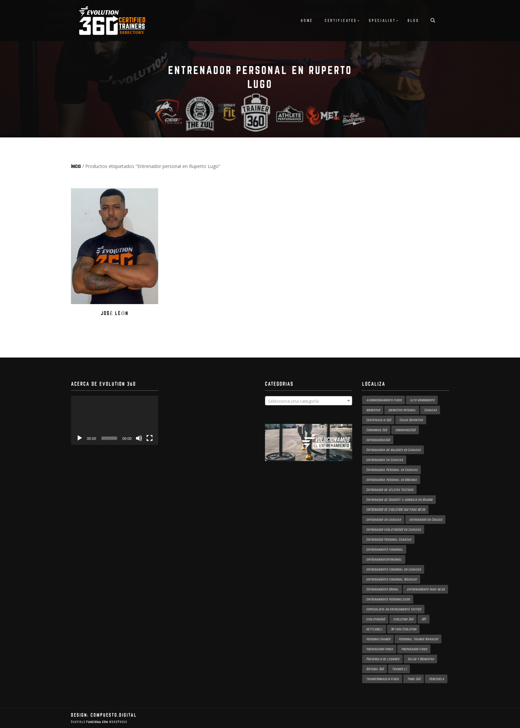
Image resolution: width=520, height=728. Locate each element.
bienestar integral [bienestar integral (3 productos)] (402, 410)
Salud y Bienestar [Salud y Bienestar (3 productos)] (421, 659)
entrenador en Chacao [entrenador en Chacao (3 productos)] (425, 520)
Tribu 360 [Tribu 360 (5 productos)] (414, 679)
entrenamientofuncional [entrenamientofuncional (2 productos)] (384, 559)
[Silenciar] (139, 438)
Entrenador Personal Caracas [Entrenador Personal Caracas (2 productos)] (388, 539)
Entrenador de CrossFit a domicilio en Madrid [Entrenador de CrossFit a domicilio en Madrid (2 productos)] (399, 500)
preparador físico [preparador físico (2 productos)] (414, 649)
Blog (413, 20)
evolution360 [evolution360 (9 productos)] (375, 619)
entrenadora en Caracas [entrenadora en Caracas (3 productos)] (384, 460)
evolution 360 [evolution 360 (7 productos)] (403, 619)
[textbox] (308, 401)
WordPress (117, 722)
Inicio (76, 166)
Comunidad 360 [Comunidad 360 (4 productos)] (376, 430)
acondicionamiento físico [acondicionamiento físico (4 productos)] (384, 400)
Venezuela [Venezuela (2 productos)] (436, 679)
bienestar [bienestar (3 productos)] (373, 410)
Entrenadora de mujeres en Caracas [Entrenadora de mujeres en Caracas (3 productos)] (393, 450)
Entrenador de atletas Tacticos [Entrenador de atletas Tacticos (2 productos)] (389, 490)
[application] (114, 420)
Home (307, 20)
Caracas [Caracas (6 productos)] (430, 410)
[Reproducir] (79, 438)
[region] (308, 449)
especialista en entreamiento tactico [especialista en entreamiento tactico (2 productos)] (393, 609)
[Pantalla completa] (149, 438)
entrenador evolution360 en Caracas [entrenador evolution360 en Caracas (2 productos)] (393, 529)
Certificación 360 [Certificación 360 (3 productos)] (378, 420)
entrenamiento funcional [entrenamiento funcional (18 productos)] (384, 549)
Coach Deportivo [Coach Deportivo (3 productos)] (411, 420)
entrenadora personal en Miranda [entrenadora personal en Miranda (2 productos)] (391, 480)
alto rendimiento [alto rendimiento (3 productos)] (422, 400)
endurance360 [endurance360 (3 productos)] (405, 430)
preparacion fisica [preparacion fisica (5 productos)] (379, 649)
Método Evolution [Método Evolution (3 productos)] (403, 629)
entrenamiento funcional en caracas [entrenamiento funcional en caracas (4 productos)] (393, 569)
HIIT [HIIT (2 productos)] (424, 619)
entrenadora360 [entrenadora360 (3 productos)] (378, 440)
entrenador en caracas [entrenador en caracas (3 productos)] (383, 520)
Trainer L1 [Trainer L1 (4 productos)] (399, 669)
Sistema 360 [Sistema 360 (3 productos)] (375, 669)
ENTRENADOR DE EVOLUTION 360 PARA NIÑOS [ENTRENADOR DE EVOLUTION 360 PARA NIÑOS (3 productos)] (395, 510)
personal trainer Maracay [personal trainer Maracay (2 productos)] (418, 639)
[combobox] (308, 400)
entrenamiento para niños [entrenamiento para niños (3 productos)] (426, 589)
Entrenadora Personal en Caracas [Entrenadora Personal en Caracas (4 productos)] (392, 470)
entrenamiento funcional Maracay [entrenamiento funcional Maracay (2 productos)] (391, 579)
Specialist (382, 20)
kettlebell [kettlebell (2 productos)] (374, 629)
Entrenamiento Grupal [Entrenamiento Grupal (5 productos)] (382, 589)
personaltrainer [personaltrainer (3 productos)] (378, 639)
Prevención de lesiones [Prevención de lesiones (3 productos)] (382, 659)
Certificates (341, 20)
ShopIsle (78, 722)
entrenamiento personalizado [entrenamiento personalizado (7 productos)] (388, 599)
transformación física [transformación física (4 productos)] (382, 679)
